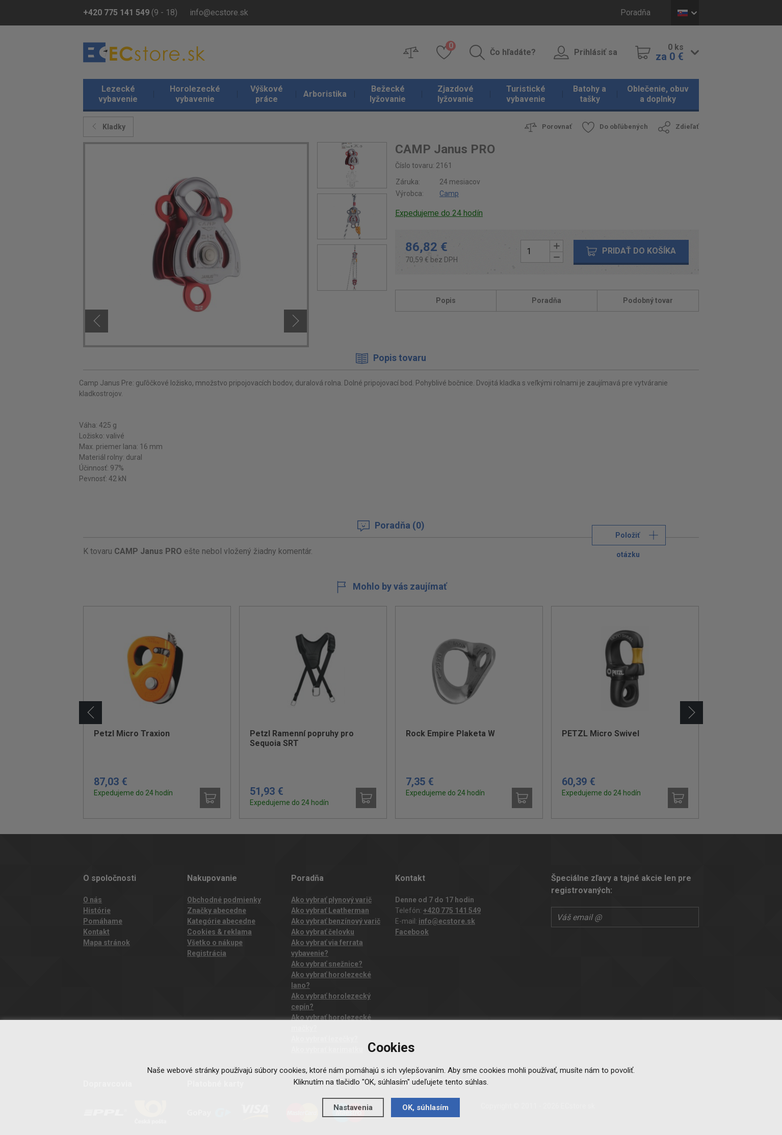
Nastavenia (353, 1107)
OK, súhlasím (425, 1107)
